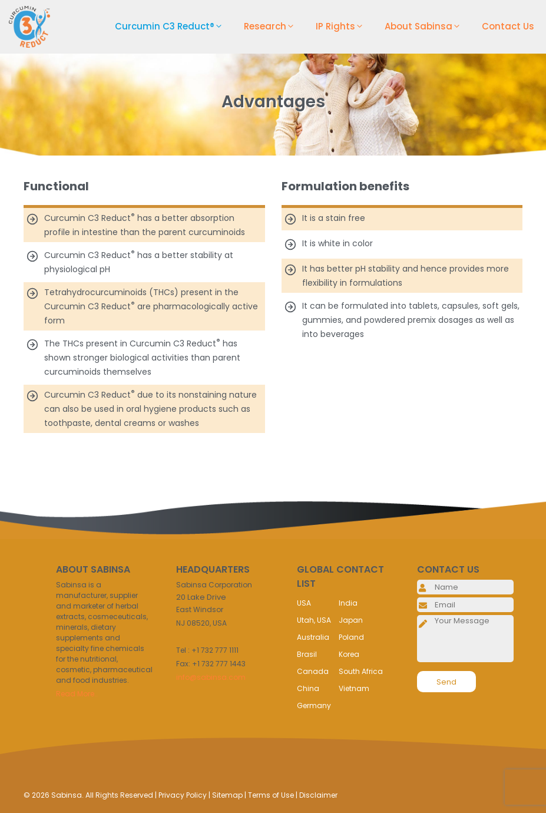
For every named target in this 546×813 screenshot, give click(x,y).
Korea (349, 654)
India (348, 603)
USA (304, 603)
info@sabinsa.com (211, 677)
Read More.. (77, 694)
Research (274, 26)
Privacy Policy (182, 795)
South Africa (361, 671)
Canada (313, 671)
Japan (351, 620)
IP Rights (344, 26)
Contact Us (508, 26)
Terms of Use (271, 795)
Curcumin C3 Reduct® (173, 26)
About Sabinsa (427, 26)
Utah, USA (314, 620)
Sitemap (227, 795)
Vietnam (354, 688)
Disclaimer (318, 795)
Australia (313, 637)
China (308, 688)
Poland (351, 637)
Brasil (307, 654)
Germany (314, 705)
